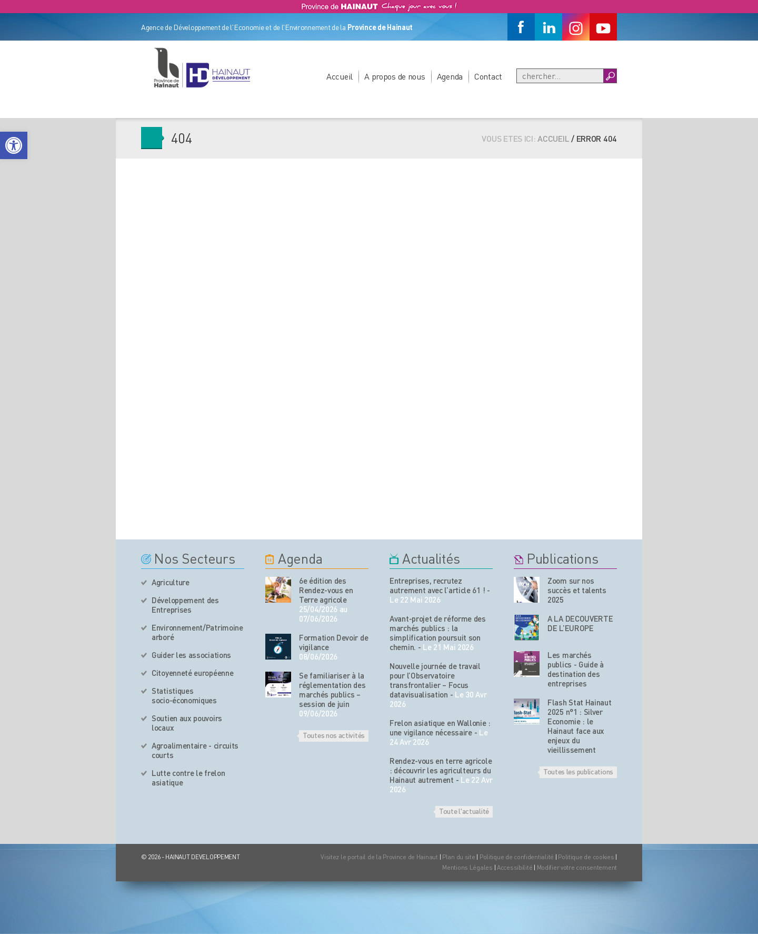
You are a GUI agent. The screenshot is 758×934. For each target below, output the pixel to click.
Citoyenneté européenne (192, 672)
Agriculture (171, 582)
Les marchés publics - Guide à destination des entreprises (575, 669)
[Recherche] (560, 76)
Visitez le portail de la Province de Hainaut (379, 857)
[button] (13, 145)
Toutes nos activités (334, 735)
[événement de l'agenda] (278, 590)
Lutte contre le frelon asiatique (188, 778)
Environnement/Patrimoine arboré (197, 632)
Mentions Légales (467, 867)
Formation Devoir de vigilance (333, 642)
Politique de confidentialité (517, 857)
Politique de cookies (586, 857)
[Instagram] (576, 27)
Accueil (339, 76)
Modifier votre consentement (577, 867)
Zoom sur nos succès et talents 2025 (576, 590)
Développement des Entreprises (185, 605)
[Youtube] (603, 27)
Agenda (450, 76)
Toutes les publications (578, 771)
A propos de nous (394, 76)
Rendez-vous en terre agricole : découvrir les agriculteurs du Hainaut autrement (441, 770)
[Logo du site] (201, 67)
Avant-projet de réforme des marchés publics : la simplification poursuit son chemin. (438, 632)
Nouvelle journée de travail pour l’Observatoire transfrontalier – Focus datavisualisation (435, 680)
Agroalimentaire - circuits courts (195, 750)
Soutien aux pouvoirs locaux (187, 723)
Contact (488, 76)
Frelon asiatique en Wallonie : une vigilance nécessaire (440, 727)
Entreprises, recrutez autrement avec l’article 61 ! (437, 585)
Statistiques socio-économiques (184, 695)
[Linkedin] (548, 27)
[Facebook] (521, 27)
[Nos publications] (527, 590)
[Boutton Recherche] (609, 76)
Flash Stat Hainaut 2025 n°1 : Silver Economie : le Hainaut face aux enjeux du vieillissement (579, 726)
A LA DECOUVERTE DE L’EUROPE (580, 623)
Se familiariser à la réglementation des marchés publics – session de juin (332, 690)
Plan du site (458, 857)
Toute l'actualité (464, 810)
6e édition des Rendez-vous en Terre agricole (326, 590)
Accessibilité (514, 867)
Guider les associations (191, 655)
